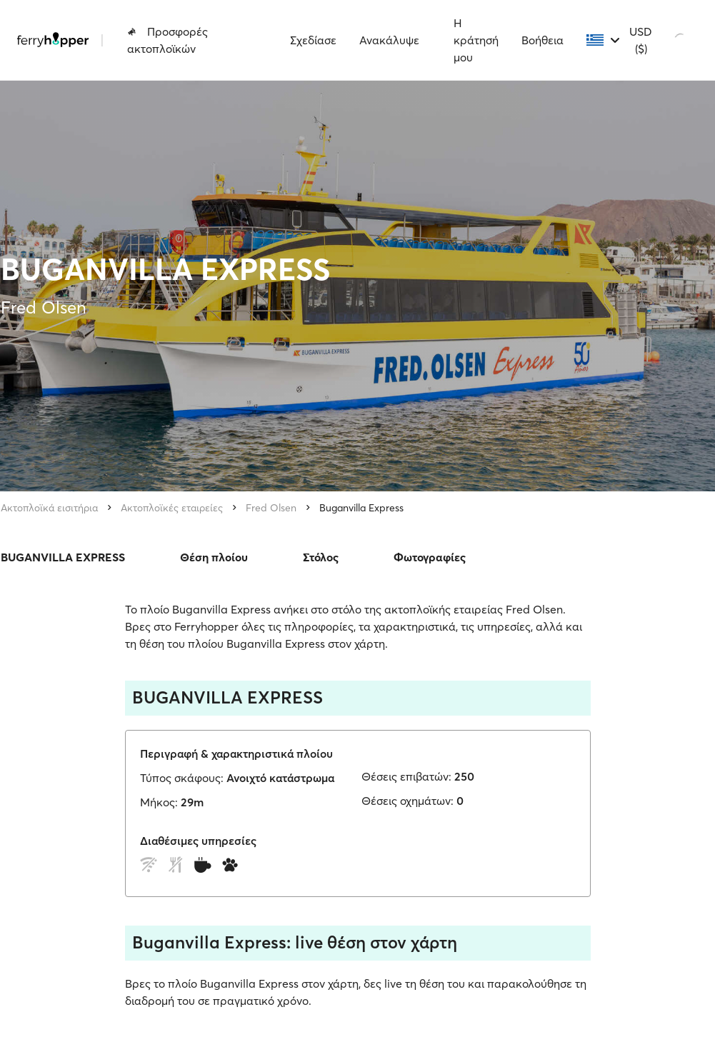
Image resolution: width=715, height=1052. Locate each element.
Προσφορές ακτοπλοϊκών (167, 40)
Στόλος (321, 557)
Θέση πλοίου (214, 557)
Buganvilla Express (361, 507)
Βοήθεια (542, 40)
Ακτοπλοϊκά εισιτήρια (49, 507)
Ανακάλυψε (389, 40)
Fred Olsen (271, 507)
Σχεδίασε (313, 40)
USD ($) (640, 40)
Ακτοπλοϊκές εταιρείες (172, 507)
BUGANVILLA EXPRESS (63, 557)
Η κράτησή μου (476, 40)
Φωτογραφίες (430, 557)
